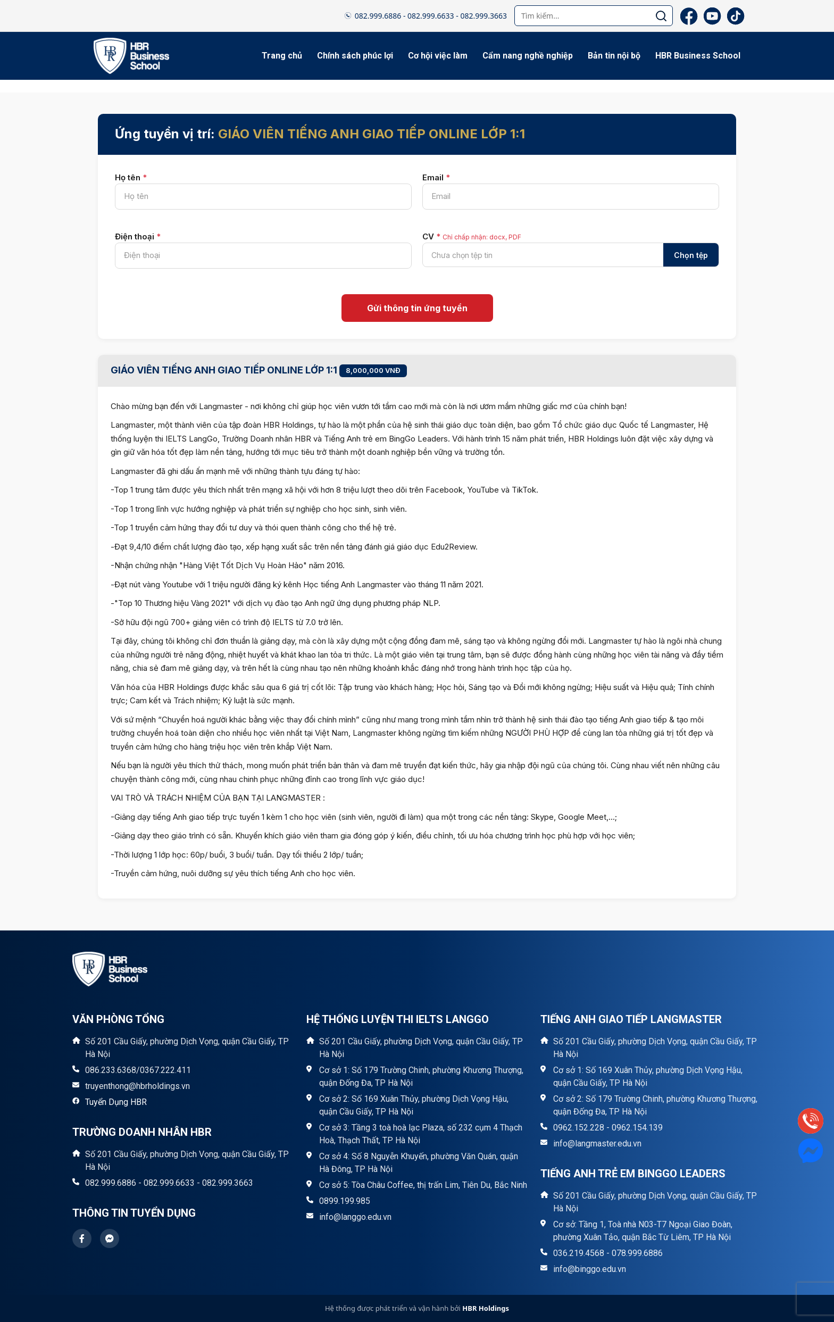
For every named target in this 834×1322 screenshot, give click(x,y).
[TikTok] (735, 15)
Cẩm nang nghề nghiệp (527, 56)
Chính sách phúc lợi (355, 56)
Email (436, 177)
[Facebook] (688, 15)
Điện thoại (138, 236)
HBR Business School (697, 56)
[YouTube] (712, 15)
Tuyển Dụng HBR (116, 1102)
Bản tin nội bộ (614, 56)
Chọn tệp (691, 255)
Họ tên (131, 177)
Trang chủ (282, 56)
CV (471, 236)
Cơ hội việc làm (438, 56)
